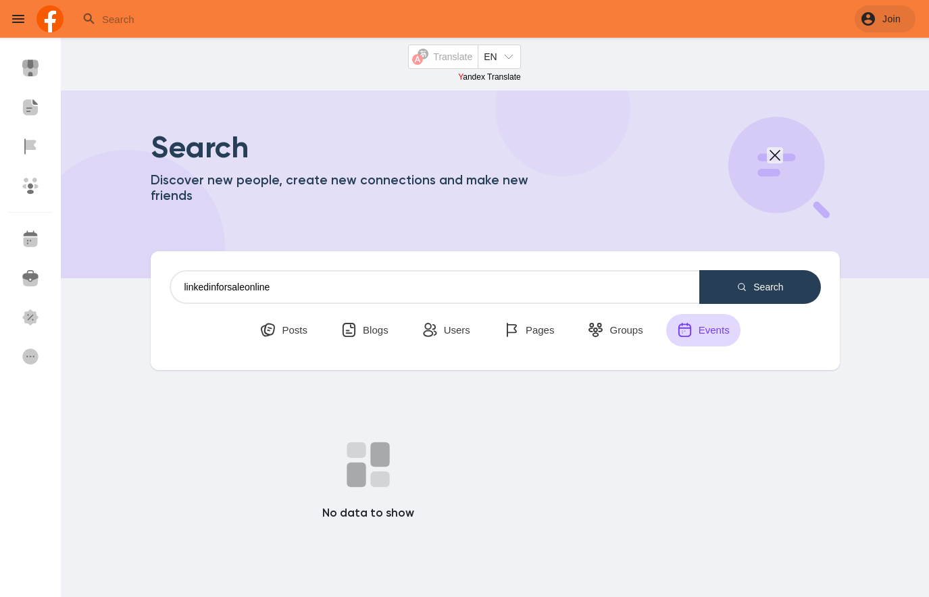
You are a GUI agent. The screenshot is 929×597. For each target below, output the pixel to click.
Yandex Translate (489, 77)
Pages (529, 330)
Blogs (364, 330)
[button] (885, 18)
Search (759, 287)
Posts (283, 330)
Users (446, 330)
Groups (615, 330)
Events (703, 330)
